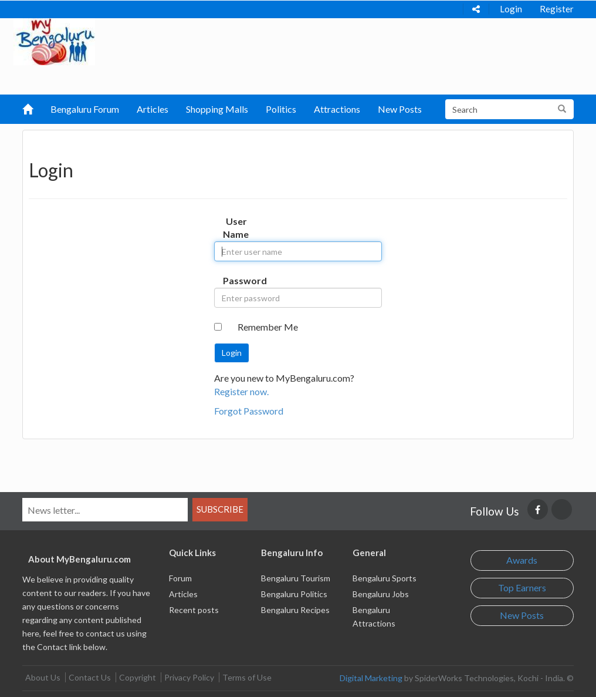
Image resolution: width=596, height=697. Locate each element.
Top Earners (522, 587)
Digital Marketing (371, 678)
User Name (236, 228)
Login (511, 9)
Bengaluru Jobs (381, 594)
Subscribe (220, 509)
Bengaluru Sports (384, 578)
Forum (180, 578)
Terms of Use (247, 677)
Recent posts (194, 610)
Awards (521, 559)
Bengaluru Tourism (295, 578)
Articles (152, 109)
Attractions (337, 109)
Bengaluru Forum (84, 109)
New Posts (400, 109)
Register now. (241, 391)
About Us (42, 677)
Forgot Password (248, 410)
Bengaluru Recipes (295, 610)
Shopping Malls (217, 109)
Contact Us (90, 677)
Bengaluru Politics (294, 594)
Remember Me (268, 326)
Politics (281, 109)
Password (239, 280)
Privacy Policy (189, 677)
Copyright (137, 677)
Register (557, 9)
